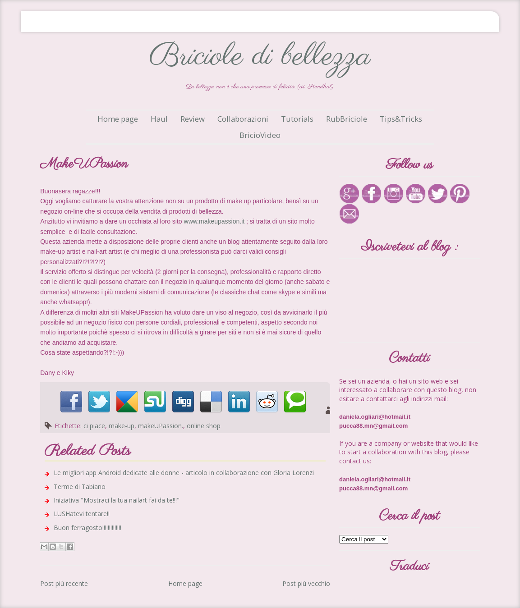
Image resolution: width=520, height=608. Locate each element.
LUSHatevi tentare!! (82, 513)
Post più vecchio (306, 583)
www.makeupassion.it (214, 221)
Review (192, 119)
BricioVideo (260, 135)
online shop (204, 425)
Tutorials (297, 119)
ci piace (94, 425)
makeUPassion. (160, 425)
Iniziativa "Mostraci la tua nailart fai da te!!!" (116, 500)
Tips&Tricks (401, 119)
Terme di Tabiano (80, 486)
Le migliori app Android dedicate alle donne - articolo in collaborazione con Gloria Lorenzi (184, 472)
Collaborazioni (242, 119)
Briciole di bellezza (260, 56)
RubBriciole (346, 119)
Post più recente (64, 583)
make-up (121, 425)
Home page (117, 119)
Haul (159, 119)
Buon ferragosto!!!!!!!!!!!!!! (87, 527)
